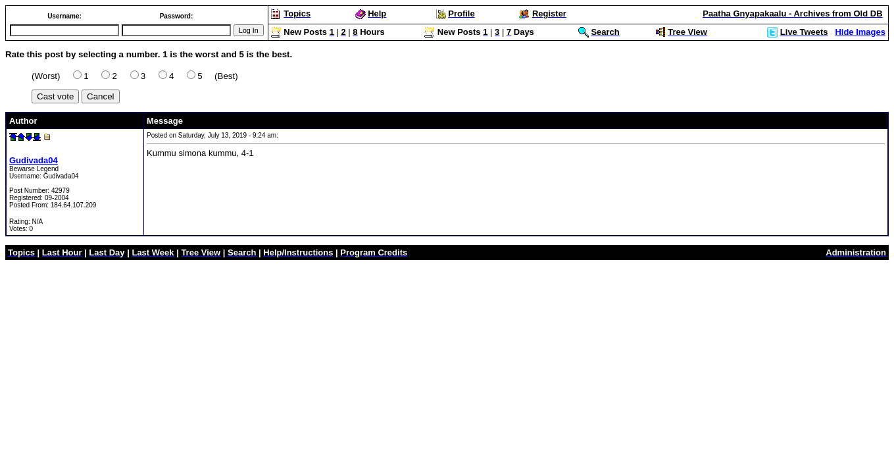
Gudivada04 (33, 160)
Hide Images (860, 32)
